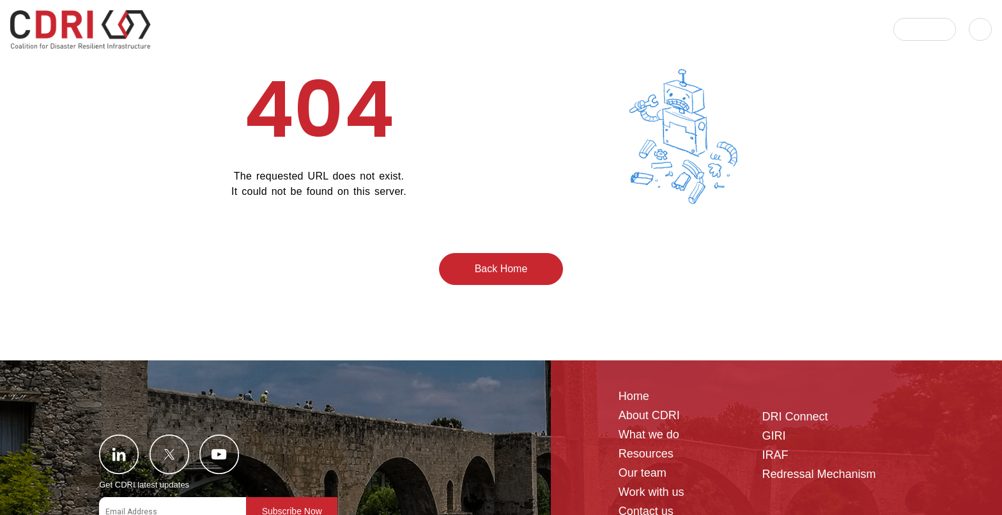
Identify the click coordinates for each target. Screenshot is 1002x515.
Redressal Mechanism (818, 474)
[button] (924, 29)
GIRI (773, 436)
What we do (649, 435)
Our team (643, 473)
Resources (646, 454)
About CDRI (649, 416)
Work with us (651, 492)
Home (634, 396)
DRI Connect (795, 417)
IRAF (775, 455)
